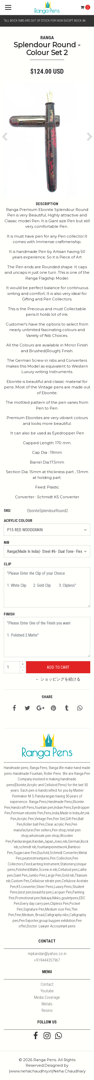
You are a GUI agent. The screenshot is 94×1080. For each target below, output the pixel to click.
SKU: (7, 510)
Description (47, 204)
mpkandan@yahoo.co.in (47, 953)
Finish (9, 614)
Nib (6, 542)
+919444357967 (47, 960)
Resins (47, 1010)
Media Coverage (47, 997)
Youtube (47, 990)
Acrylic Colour (18, 520)
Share (47, 697)
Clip (7, 564)
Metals (47, 1004)
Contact (47, 984)
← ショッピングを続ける (57, 679)
